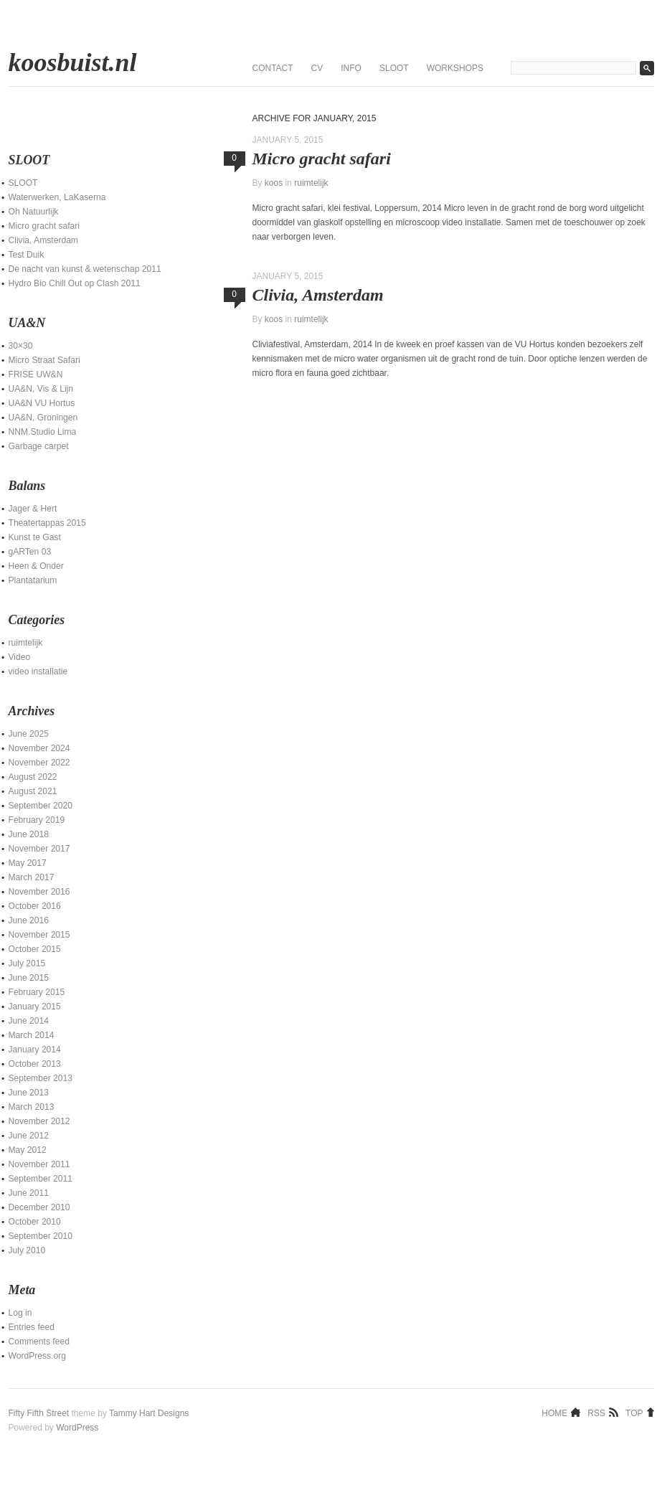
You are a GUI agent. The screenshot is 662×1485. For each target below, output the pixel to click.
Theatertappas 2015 (47, 523)
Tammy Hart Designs (149, 1413)
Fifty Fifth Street (39, 1413)
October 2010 (35, 1222)
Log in (20, 1313)
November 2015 (39, 935)
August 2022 (33, 777)
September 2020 (40, 806)
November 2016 (39, 892)
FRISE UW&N (36, 374)
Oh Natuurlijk (34, 212)
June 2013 (29, 1093)
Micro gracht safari (321, 158)
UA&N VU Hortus (42, 403)
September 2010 (40, 1236)
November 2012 (39, 1121)
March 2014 (32, 1035)
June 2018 (29, 834)
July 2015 (27, 963)
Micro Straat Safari (44, 360)
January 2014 (35, 1050)
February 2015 (37, 992)
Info (351, 68)
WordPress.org (37, 1356)
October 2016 (35, 906)
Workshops (455, 68)
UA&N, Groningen (43, 417)
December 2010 (39, 1207)
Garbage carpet (39, 446)
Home (554, 1412)
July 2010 (27, 1250)
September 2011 (40, 1179)
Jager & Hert (33, 509)
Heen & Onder (36, 566)
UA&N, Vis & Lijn (41, 389)
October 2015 (35, 949)
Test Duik (26, 255)
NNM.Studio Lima (43, 432)
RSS (596, 1412)
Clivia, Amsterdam (318, 295)
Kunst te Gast (35, 537)
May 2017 (28, 863)
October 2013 (35, 1064)
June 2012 (29, 1136)
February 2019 (37, 820)
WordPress (77, 1428)
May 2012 (28, 1150)
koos (274, 183)
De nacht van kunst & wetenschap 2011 (85, 269)
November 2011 (39, 1164)
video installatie (38, 671)
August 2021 (33, 791)
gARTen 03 (30, 552)
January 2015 (35, 1006)
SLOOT (394, 68)
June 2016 (29, 920)
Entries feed (32, 1327)
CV (317, 68)
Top (634, 1412)
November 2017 (39, 849)
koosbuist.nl (73, 62)
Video (20, 657)
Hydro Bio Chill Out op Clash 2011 (75, 283)
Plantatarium (33, 580)
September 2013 (40, 1078)
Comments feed (39, 1341)
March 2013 (32, 1107)
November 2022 (39, 763)
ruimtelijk (311, 183)
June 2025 (29, 734)
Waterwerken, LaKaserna (57, 197)
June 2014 (29, 1021)
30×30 (21, 346)
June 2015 (29, 978)
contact (272, 68)
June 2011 (29, 1193)
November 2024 (39, 748)
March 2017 (32, 877)
